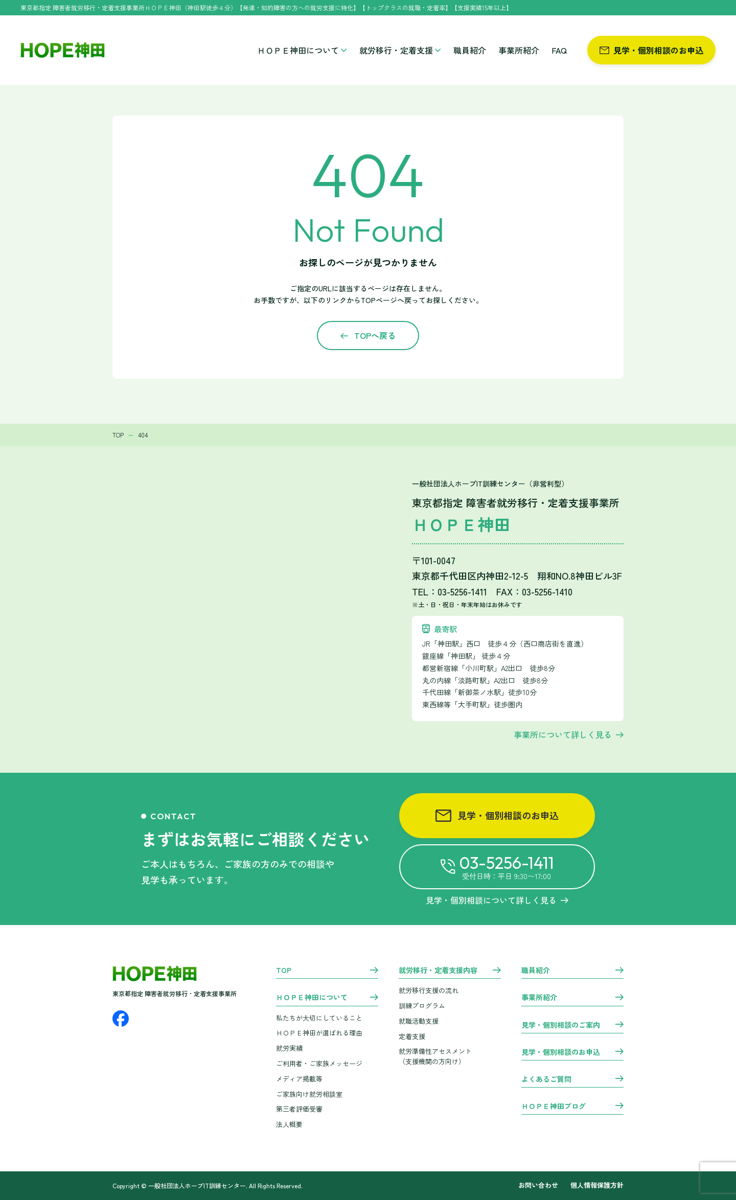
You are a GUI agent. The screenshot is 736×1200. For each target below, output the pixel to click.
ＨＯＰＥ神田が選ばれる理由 (319, 1032)
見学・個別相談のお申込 (651, 50)
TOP (283, 970)
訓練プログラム (422, 1005)
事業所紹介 (518, 50)
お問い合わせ (538, 1185)
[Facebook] (120, 1018)
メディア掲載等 (299, 1078)
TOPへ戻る (375, 335)
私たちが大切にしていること (319, 1018)
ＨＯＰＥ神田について (302, 50)
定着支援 (412, 1036)
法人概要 (289, 1124)
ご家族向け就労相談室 (309, 1094)
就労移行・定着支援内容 (438, 970)
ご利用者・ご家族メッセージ (319, 1063)
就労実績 (289, 1048)
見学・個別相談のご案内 (560, 1025)
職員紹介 (469, 50)
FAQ (559, 50)
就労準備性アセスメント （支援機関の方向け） (435, 1056)
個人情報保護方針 (597, 1185)
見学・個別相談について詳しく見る (497, 900)
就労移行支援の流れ (428, 990)
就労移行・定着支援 (400, 50)
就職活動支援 (419, 1021)
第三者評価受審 (299, 1109)
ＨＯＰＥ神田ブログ (553, 1106)
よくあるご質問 (546, 1079)
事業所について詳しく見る (563, 734)
